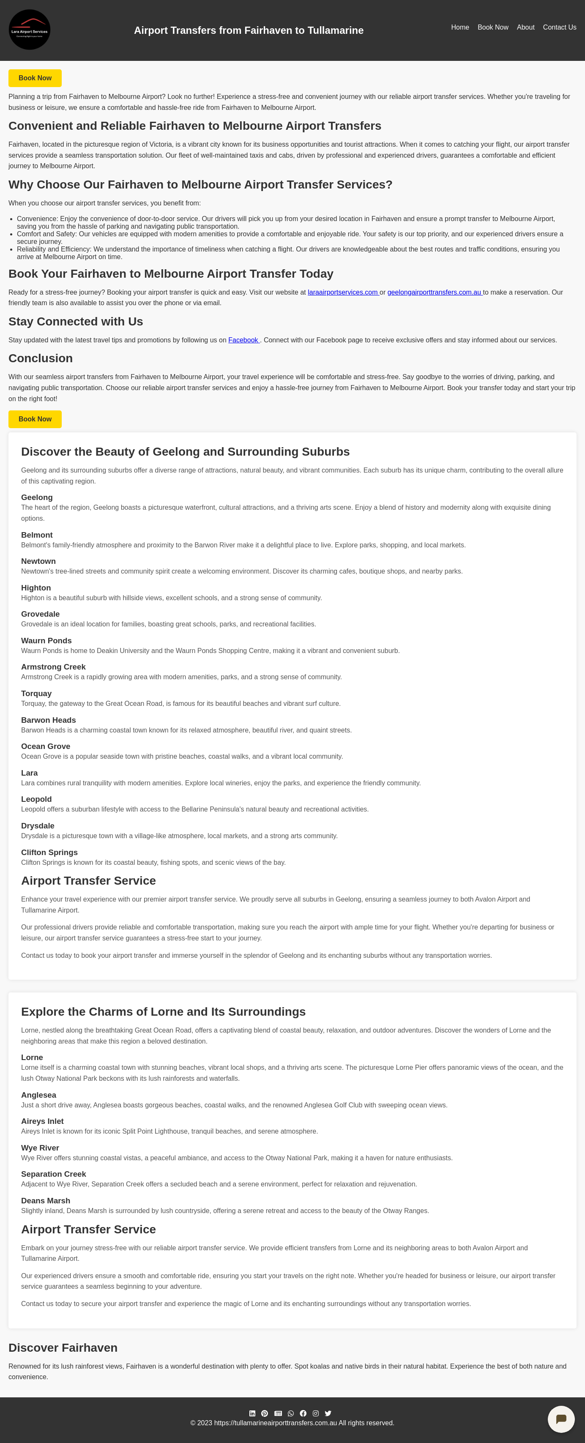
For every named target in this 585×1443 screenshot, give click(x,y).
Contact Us (560, 27)
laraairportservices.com (344, 292)
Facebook (244, 340)
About (526, 27)
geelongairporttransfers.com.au (435, 292)
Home (460, 27)
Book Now (493, 27)
